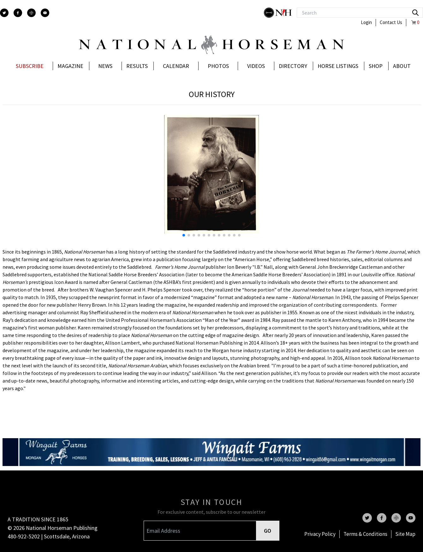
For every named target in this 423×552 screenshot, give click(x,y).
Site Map (405, 534)
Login (366, 22)
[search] (415, 13)
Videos (256, 66)
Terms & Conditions (365, 534)
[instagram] (31, 13)
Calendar (176, 66)
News (105, 66)
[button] (314, 178)
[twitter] (4, 13)
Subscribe (30, 66)
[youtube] (45, 13)
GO (267, 530)
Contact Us (391, 22)
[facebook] (18, 13)
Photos (218, 66)
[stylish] (269, 13)
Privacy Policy (320, 534)
